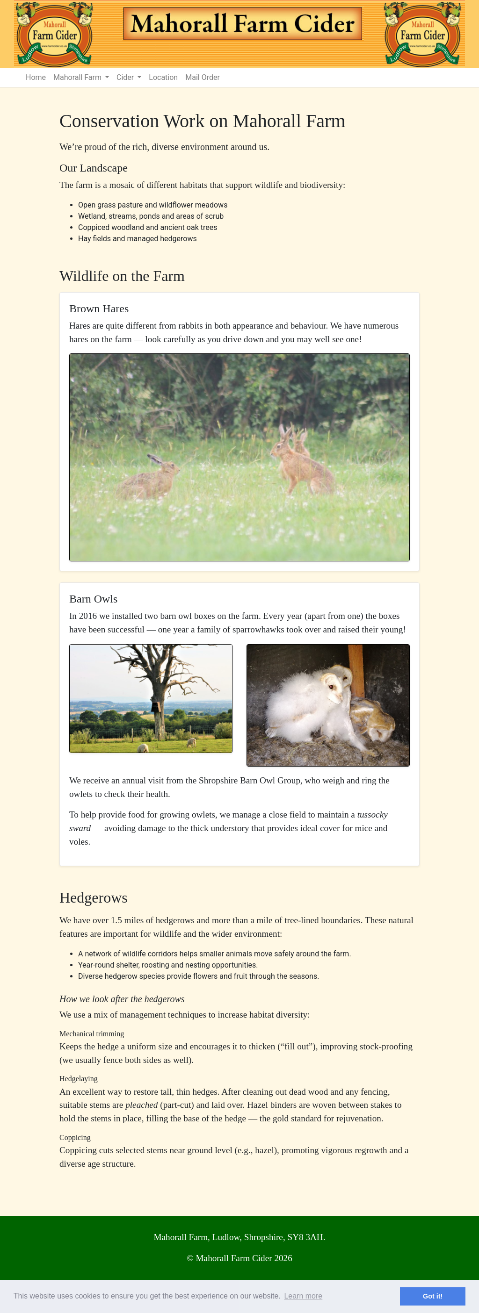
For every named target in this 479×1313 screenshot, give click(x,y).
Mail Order (202, 77)
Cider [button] (126, 77)
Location (163, 77)
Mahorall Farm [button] (78, 77)
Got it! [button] (433, 1296)
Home (36, 77)
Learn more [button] (303, 1296)
